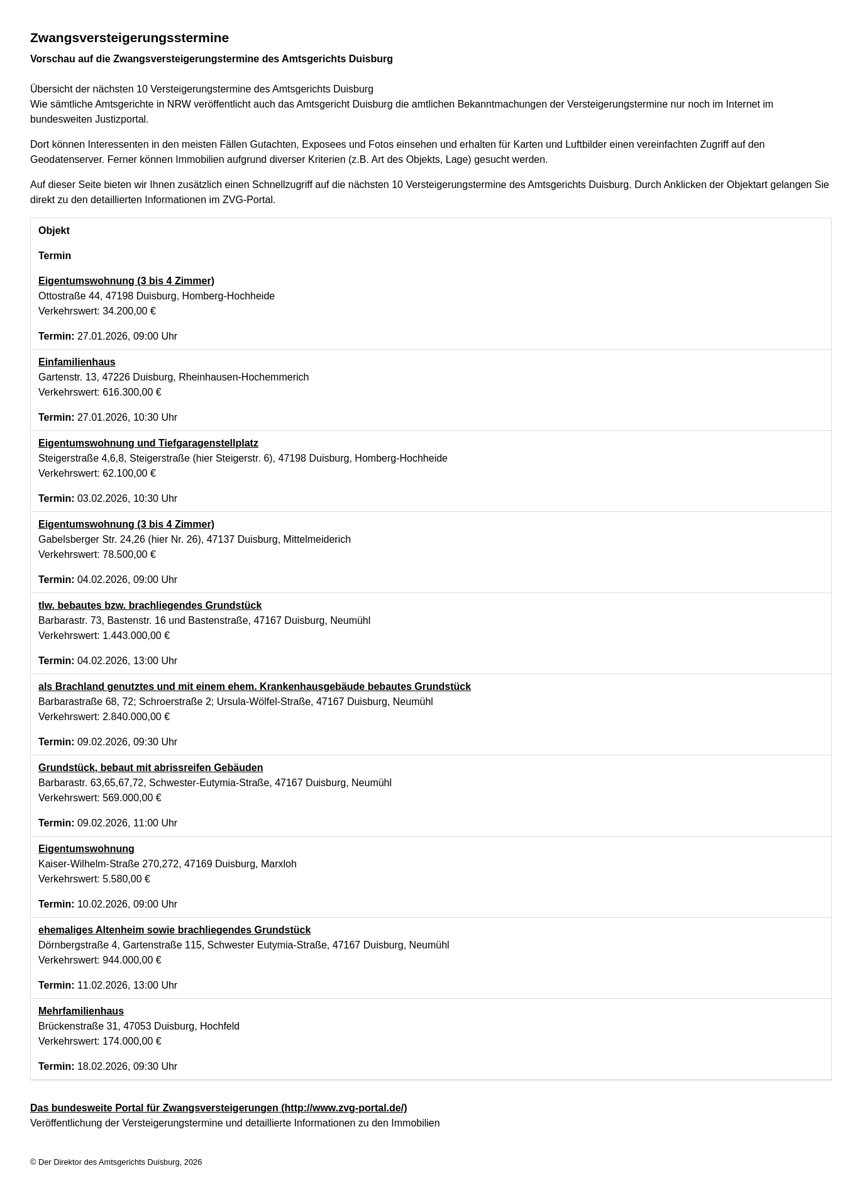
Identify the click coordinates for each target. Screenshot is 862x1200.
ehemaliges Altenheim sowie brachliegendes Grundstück (174, 930)
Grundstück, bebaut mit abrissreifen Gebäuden (150, 767)
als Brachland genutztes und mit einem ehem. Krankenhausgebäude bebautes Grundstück (254, 686)
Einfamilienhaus (77, 362)
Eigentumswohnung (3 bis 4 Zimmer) (126, 280)
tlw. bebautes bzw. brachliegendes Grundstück (150, 605)
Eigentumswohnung (86, 848)
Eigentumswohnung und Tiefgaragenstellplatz (148, 443)
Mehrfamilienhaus (81, 1011)
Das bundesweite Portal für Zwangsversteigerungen (218, 1108)
